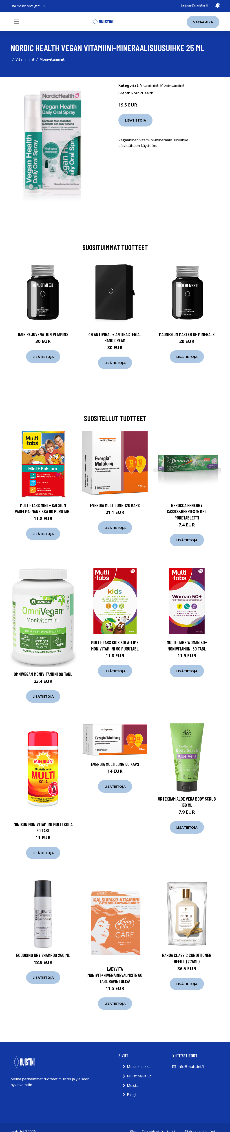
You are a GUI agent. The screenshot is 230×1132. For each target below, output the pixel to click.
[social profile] (44, 6)
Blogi (131, 1094)
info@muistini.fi (191, 1066)
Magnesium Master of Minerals (187, 334)
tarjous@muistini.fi (194, 5)
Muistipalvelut (139, 1076)
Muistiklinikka (138, 1066)
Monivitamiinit (52, 59)
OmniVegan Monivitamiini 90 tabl (43, 674)
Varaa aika (203, 22)
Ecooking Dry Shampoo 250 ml (43, 955)
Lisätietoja (135, 120)
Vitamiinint (25, 59)
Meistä (132, 1085)
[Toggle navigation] (17, 21)
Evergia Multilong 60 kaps (115, 764)
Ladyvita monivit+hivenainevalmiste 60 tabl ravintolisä (114, 975)
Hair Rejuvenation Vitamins (43, 334)
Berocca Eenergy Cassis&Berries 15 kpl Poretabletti (187, 511)
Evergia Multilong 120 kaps (115, 505)
